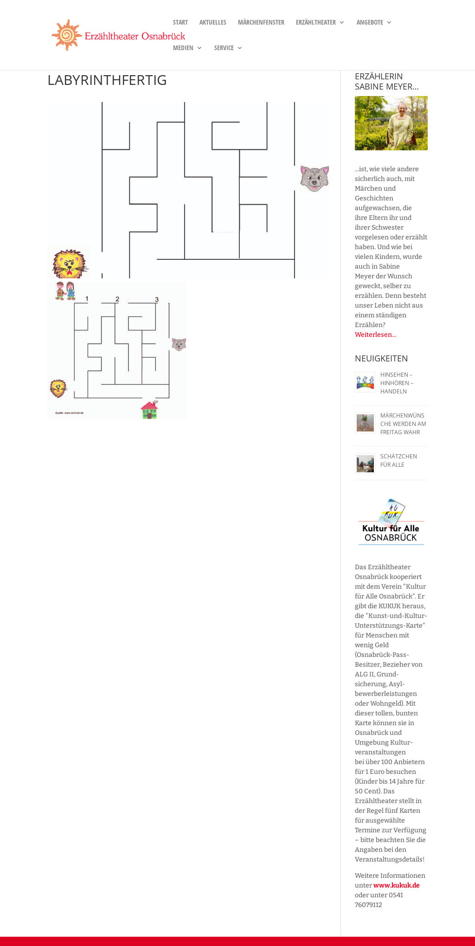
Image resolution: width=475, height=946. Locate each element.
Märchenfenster (261, 22)
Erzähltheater (316, 22)
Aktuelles (212, 22)
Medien (183, 48)
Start (180, 22)
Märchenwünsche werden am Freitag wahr (403, 424)
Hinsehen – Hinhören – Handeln (396, 383)
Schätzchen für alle (398, 460)
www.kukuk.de (396, 885)
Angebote (370, 22)
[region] (391, 123)
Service (224, 48)
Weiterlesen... (375, 335)
